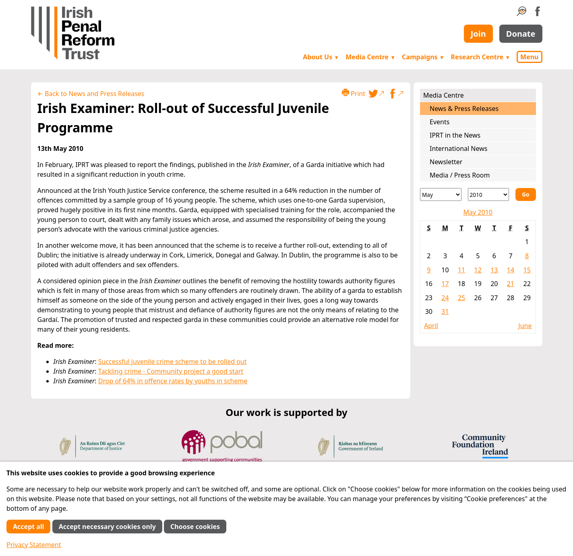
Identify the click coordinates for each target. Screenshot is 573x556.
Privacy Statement (33, 544)
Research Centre (480, 56)
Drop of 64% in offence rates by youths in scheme (173, 380)
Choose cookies (195, 526)
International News (458, 148)
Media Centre (370, 56)
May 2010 (477, 212)
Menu (529, 56)
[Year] (488, 194)
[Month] (440, 194)
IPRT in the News (455, 135)
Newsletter (446, 161)
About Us (321, 56)
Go (525, 194)
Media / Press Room (460, 175)
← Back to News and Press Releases (91, 93)
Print (353, 93)
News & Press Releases (464, 108)
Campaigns (423, 56)
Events (439, 121)
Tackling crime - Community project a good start (170, 371)
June (525, 325)
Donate (521, 33)
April (431, 325)
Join (478, 33)
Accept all (28, 526)
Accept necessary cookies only (107, 526)
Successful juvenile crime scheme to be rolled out (172, 361)
